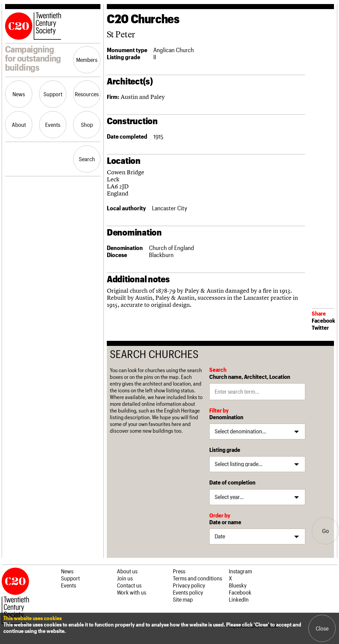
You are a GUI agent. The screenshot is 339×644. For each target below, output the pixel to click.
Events (52, 124)
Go (325, 530)
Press (179, 571)
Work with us (131, 592)
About (19, 124)
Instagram (240, 571)
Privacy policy (189, 585)
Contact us (129, 585)
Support (52, 94)
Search (87, 158)
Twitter (320, 327)
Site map (183, 599)
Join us (125, 578)
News (18, 94)
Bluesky (238, 585)
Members (86, 59)
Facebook (323, 320)
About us (127, 571)
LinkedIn (239, 599)
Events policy (188, 592)
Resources (87, 94)
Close (322, 628)
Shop (87, 124)
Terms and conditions (197, 578)
